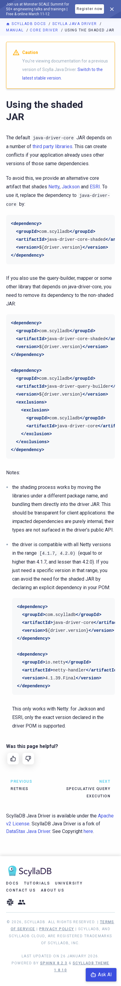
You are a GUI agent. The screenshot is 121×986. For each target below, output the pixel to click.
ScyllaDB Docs (26, 24)
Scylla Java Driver (75, 24)
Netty (54, 187)
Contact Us (21, 890)
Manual (15, 30)
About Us (52, 890)
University (69, 883)
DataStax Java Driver (28, 831)
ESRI (95, 187)
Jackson (71, 187)
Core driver (45, 30)
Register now (89, 9)
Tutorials (37, 883)
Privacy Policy (56, 929)
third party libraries (52, 146)
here (88, 831)
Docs (12, 883)
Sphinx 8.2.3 (53, 963)
